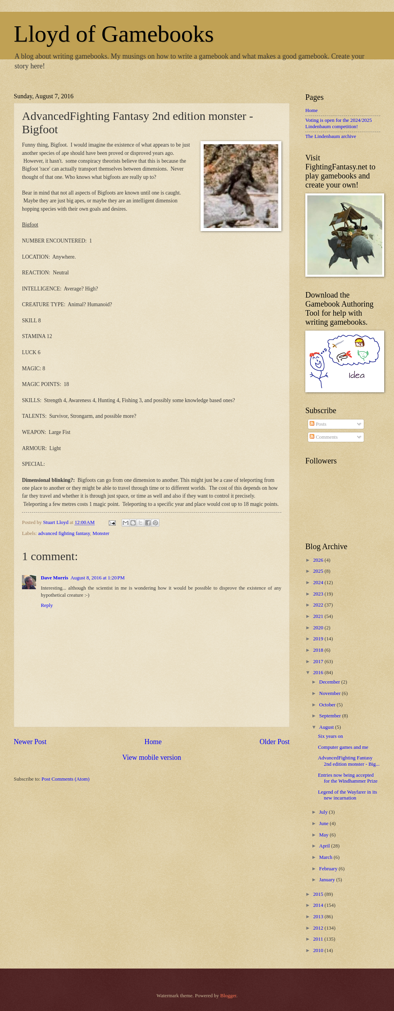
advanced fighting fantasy (64, 533)
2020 (319, 627)
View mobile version (151, 757)
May (324, 835)
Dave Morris (54, 578)
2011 (319, 939)
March (326, 857)
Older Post (274, 742)
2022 (319, 605)
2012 (319, 928)
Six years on (330, 736)
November (330, 693)
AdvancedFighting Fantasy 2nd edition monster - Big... (348, 761)
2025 (319, 571)
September (330, 716)
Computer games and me (343, 747)
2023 (319, 594)
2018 (319, 650)
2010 (319, 950)
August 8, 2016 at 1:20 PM (98, 578)
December (330, 682)
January (327, 879)
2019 (319, 639)
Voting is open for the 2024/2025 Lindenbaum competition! (338, 123)
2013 (319, 916)
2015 (319, 894)
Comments (323, 437)
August (327, 727)
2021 (319, 616)
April (325, 846)
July (324, 812)
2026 (319, 560)
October (328, 705)
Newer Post (30, 742)
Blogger (228, 995)
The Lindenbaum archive (330, 136)
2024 (319, 582)
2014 (319, 905)
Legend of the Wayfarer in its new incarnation (347, 795)
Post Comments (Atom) (65, 779)
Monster (101, 533)
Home (153, 742)
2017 (319, 661)
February (329, 868)
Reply (47, 605)
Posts (318, 424)
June (324, 823)
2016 (319, 672)
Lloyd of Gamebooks (114, 34)
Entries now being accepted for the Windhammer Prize (348, 778)
